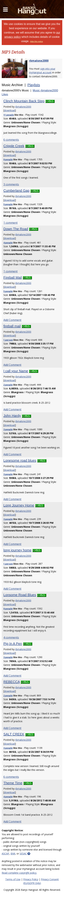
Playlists (33, 85)
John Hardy (12, 416)
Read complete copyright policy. (19, 872)
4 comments (11, 637)
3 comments (11, 184)
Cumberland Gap (16, 190)
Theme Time (12, 783)
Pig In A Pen (12, 644)
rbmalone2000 (38, 61)
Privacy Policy (30, 879)
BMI (13, 853)
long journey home (17, 550)
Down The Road (15, 229)
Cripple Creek (13, 146)
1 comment (10, 223)
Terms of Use (12, 879)
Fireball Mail (12, 277)
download (9, 110)
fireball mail (12, 326)
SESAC (23, 853)
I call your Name (15, 371)
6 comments (11, 140)
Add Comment (12, 320)
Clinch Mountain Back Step (23, 101)
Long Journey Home (18, 505)
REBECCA (11, 682)
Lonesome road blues (19, 460)
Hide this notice (36, 41)
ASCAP (5, 853)
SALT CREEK (13, 734)
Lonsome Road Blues (19, 595)
